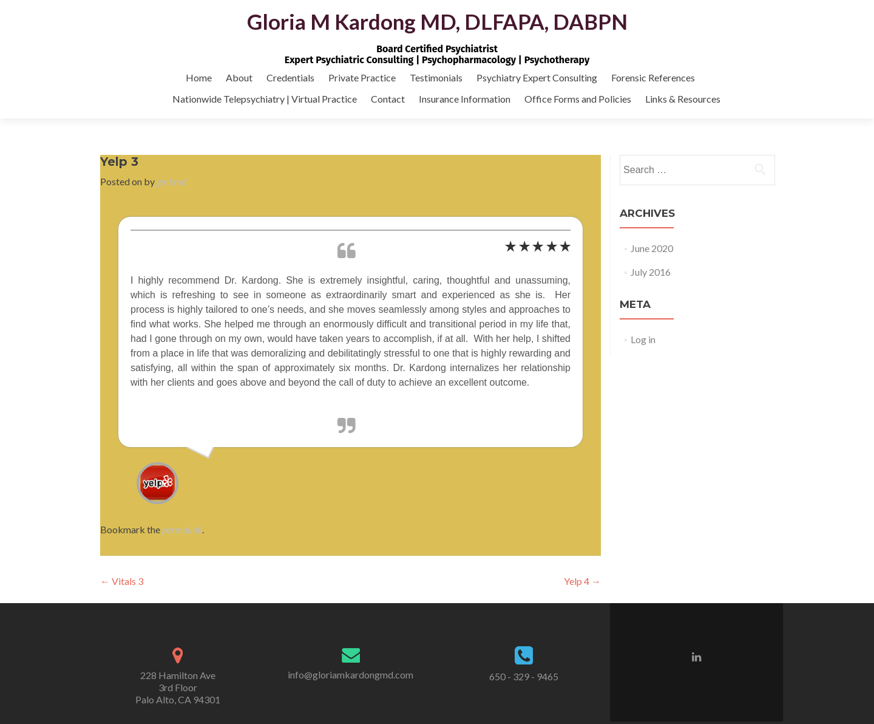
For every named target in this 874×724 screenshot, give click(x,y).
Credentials (290, 77)
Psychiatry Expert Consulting (536, 77)
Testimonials (436, 77)
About (239, 77)
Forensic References (653, 77)
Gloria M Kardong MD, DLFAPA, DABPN (437, 21)
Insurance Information (464, 98)
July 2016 (651, 272)
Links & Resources (682, 98)
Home (199, 77)
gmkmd (171, 181)
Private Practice (362, 77)
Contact (388, 98)
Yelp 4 (582, 581)
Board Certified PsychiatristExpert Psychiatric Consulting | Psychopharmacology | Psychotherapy (437, 54)
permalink (182, 529)
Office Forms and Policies (577, 98)
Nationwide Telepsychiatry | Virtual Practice (264, 98)
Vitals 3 (121, 581)
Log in (643, 339)
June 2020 (652, 248)
